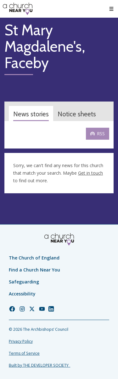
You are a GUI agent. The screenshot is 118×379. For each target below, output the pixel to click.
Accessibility (22, 294)
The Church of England (34, 258)
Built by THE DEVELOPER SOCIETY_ (39, 365)
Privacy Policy (21, 341)
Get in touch (90, 173)
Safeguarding (24, 282)
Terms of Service (24, 353)
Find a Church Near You (34, 270)
